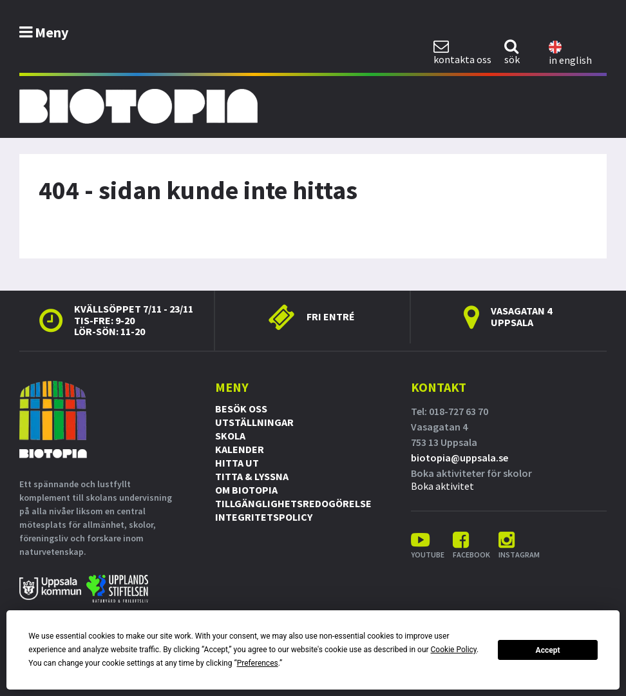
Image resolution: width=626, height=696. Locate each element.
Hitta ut (237, 462)
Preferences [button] (257, 663)
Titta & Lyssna (252, 476)
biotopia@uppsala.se (459, 457)
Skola (230, 435)
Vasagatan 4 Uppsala (521, 316)
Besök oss (241, 408)
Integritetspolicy (263, 516)
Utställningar (254, 422)
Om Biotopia (246, 489)
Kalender (239, 449)
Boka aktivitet (442, 485)
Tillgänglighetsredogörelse (293, 503)
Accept (548, 650)
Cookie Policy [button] (454, 649)
